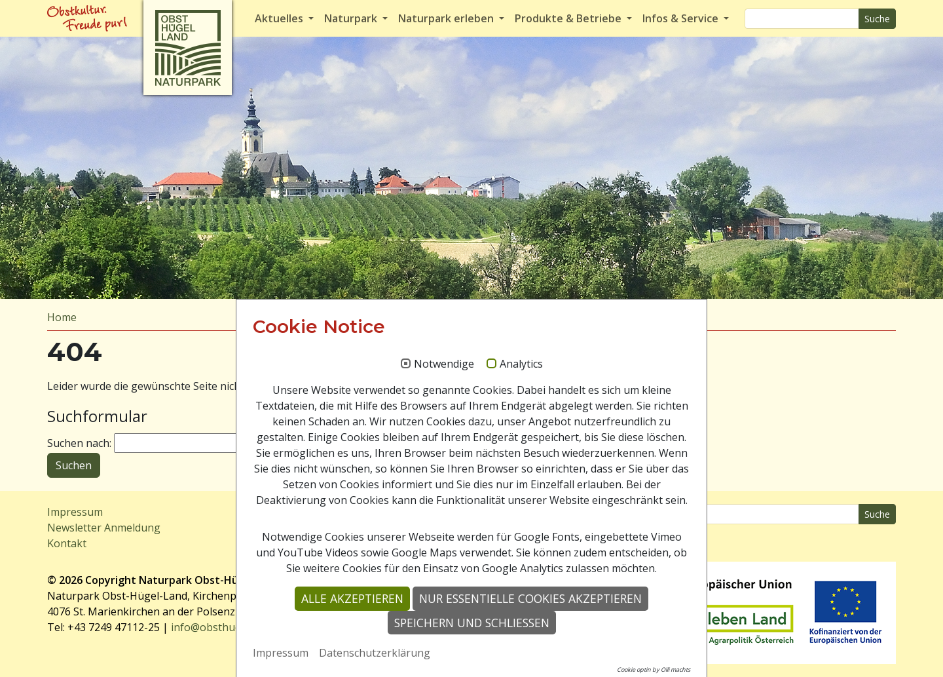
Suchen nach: (79, 443)
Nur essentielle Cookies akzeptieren (530, 598)
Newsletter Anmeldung (103, 527)
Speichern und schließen (471, 622)
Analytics (521, 364)
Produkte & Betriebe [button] (569, 18)
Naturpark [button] (352, 18)
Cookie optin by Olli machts (653, 669)
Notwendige (444, 364)
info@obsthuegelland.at (230, 627)
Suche (877, 18)
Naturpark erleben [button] (447, 18)
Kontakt (66, 543)
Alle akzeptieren (352, 598)
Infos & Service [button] (681, 18)
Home (62, 317)
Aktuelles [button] (280, 18)
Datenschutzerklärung (374, 653)
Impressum (75, 512)
